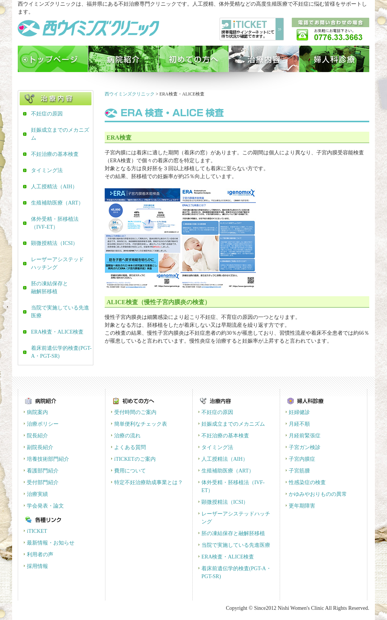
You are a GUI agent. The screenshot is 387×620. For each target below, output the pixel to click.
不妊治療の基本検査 (55, 154)
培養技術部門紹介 (48, 459)
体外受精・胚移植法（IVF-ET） (55, 223)
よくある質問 (130, 447)
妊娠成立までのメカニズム (60, 134)
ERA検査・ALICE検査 (57, 332)
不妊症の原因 (47, 114)
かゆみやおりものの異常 (318, 494)
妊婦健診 (299, 412)
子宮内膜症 (302, 459)
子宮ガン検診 (304, 447)
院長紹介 (37, 435)
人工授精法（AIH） (54, 186)
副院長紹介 (40, 447)
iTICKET (37, 531)
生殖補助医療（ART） (57, 203)
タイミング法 (47, 170)
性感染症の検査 (307, 482)
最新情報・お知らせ (50, 543)
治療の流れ (127, 435)
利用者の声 (40, 554)
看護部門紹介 (43, 471)
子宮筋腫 (299, 471)
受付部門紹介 (43, 482)
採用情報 (37, 566)
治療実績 (37, 494)
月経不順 (299, 424)
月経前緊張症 (304, 435)
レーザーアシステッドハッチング (57, 263)
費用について (130, 471)
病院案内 (37, 412)
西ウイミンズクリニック (130, 94)
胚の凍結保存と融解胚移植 (49, 287)
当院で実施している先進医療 (60, 311)
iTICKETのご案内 (135, 459)
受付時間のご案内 (135, 412)
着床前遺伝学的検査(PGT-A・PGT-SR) (61, 352)
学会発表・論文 (45, 506)
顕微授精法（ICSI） (54, 243)
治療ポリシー (43, 424)
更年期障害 (302, 506)
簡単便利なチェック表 (140, 424)
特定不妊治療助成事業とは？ (148, 482)
